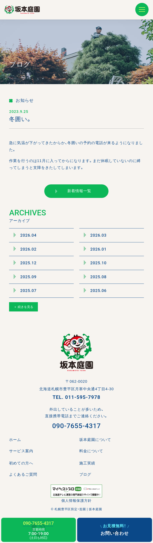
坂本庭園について (95, 440)
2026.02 (25, 249)
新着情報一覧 (73, 191)
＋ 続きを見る (23, 307)
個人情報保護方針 (76, 500)
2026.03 (95, 235)
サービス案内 (21, 451)
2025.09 (25, 276)
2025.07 (25, 290)
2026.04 (25, 235)
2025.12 (25, 263)
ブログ (85, 474)
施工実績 (87, 463)
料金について (91, 451)
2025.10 (95, 263)
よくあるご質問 (23, 474)
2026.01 (95, 249)
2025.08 (95, 276)
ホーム (15, 440)
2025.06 (95, 290)
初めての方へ (21, 463)
